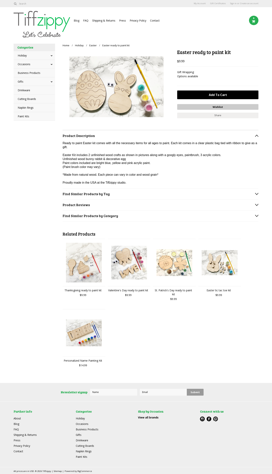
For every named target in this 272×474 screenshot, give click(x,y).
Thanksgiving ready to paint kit (83, 290)
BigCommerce (84, 471)
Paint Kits (23, 116)
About (17, 418)
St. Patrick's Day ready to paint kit (173, 292)
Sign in (233, 3)
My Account (200, 3)
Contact (155, 20)
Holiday (22, 55)
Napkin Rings (26, 107)
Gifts (20, 81)
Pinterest (215, 419)
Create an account (249, 3)
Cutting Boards (27, 99)
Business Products (29, 73)
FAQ (85, 20)
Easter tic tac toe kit (219, 290)
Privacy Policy (138, 20)
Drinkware (24, 90)
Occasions (24, 64)
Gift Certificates (218, 3)
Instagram (202, 419)
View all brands (148, 417)
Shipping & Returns (103, 20)
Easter (93, 45)
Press (122, 20)
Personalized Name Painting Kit (83, 360)
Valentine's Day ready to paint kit (128, 290)
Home (66, 45)
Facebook (209, 419)
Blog (76, 20)
